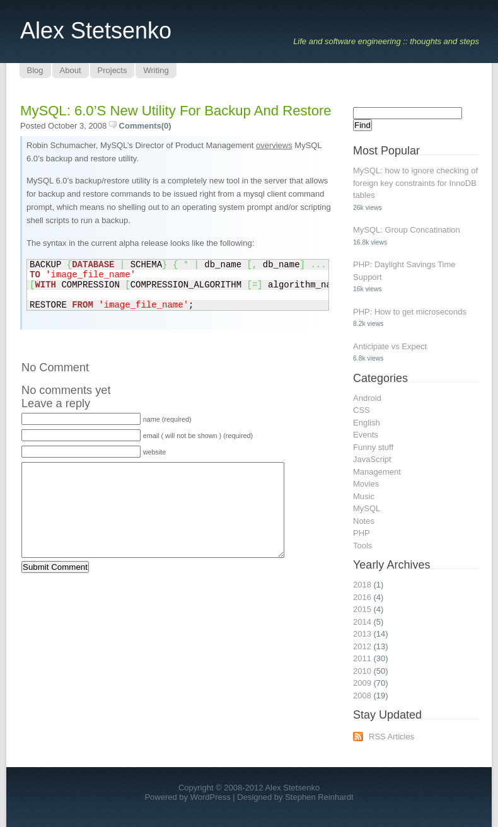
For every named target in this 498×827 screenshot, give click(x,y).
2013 (362, 634)
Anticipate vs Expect (390, 346)
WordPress (210, 797)
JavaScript (372, 459)
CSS (361, 410)
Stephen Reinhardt (319, 797)
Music (363, 496)
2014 (362, 622)
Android (367, 398)
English (366, 422)
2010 (362, 671)
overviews (274, 145)
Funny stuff (373, 447)
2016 (362, 597)
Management (377, 472)
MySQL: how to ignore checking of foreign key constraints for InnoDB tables (415, 183)
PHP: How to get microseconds (409, 311)
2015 (362, 609)
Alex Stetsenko (95, 30)
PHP (361, 533)
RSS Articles (391, 736)
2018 (362, 584)
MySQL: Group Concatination (406, 229)
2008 (362, 695)
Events (365, 434)
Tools (362, 545)
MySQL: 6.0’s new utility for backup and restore (176, 111)
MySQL (366, 508)
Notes (363, 521)
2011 (362, 658)
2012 (362, 646)
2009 (362, 683)
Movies (366, 484)
